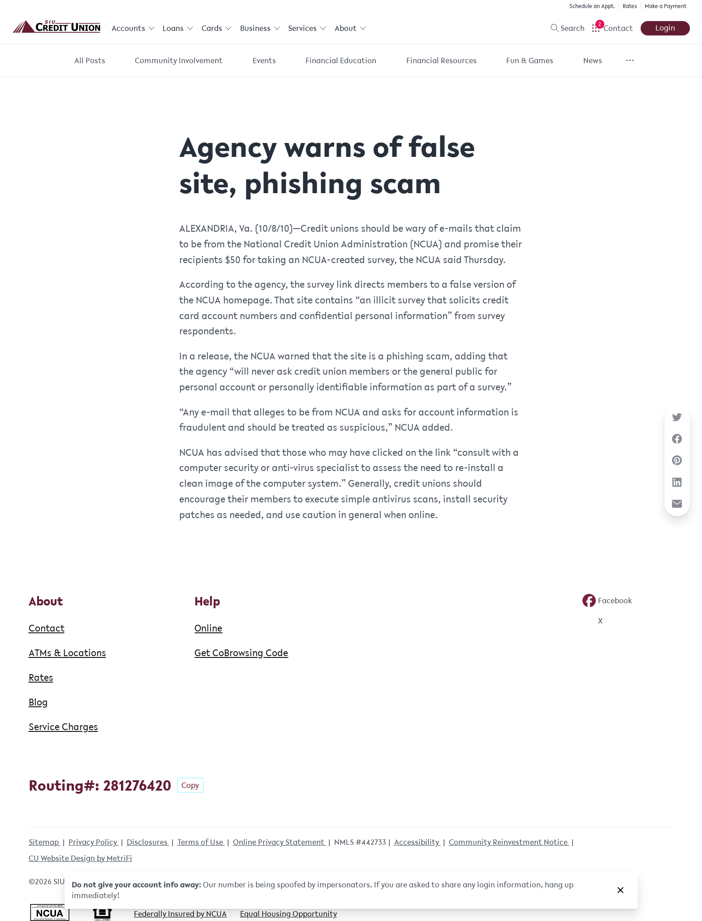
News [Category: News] (592, 60)
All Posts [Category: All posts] (89, 60)
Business (260, 28)
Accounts (133, 28)
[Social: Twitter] (592, 620)
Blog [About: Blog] (38, 702)
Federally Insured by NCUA (180, 913)
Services (307, 28)
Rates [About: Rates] (41, 677)
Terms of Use (201, 842)
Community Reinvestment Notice (509, 842)
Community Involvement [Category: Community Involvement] (179, 60)
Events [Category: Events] (264, 60)
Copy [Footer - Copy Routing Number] (190, 785)
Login (665, 27)
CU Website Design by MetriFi (80, 858)
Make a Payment (665, 6)
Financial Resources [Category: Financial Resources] (441, 60)
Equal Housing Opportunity (288, 913)
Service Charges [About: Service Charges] (63, 726)
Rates (630, 6)
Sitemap (44, 842)
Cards (217, 28)
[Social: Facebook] (607, 600)
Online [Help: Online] (208, 628)
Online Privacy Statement (279, 842)
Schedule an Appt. (592, 6)
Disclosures (148, 842)
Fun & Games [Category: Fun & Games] (529, 60)
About (350, 28)
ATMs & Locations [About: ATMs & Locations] (67, 652)
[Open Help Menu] (612, 28)
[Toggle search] (563, 28)
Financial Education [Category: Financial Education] (341, 60)
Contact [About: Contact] (47, 628)
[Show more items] (629, 60)
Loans (178, 28)
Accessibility (417, 842)
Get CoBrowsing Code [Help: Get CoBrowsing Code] (241, 652)
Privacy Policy (94, 842)
